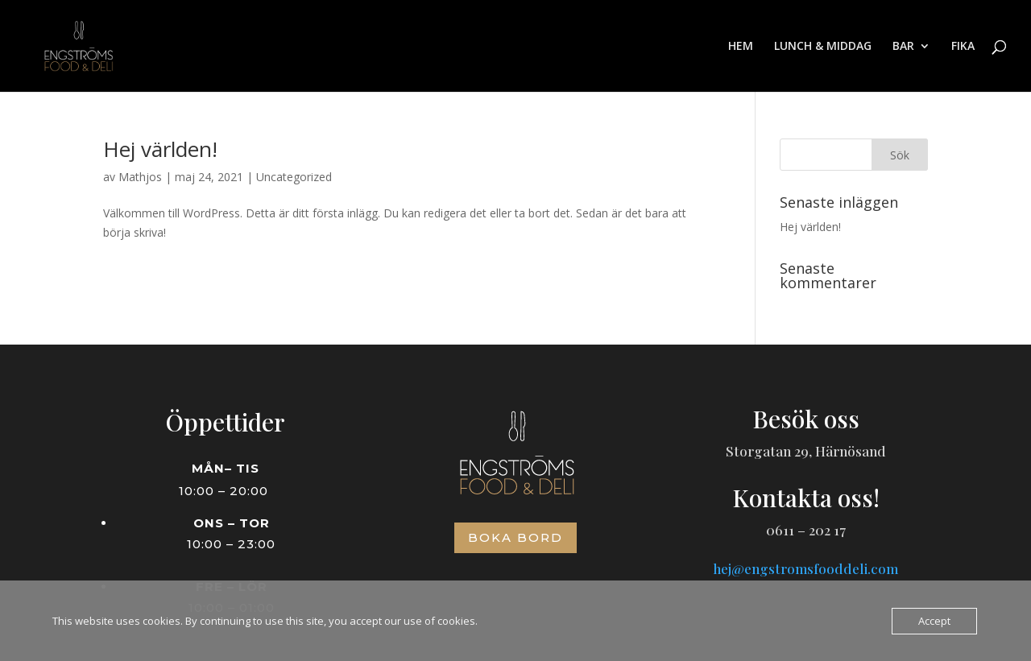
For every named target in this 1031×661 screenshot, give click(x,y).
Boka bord (515, 537)
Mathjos (140, 176)
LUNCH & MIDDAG (823, 46)
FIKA (963, 46)
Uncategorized (294, 176)
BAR (903, 46)
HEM (740, 46)
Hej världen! (160, 148)
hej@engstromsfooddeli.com (805, 568)
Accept (934, 620)
